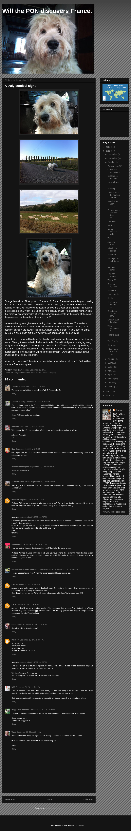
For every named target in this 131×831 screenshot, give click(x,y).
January (112, 386)
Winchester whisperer (21, 467)
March (111, 378)
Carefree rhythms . (113, 285)
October (112, 162)
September (113, 166)
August (111, 359)
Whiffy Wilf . (113, 280)
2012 (108, 147)
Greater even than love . (113, 321)
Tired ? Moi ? (113, 294)
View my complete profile (113, 512)
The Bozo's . (113, 341)
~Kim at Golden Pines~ (21, 482)
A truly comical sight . (112, 231)
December (113, 154)
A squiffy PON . (111, 243)
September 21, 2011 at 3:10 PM (27, 605)
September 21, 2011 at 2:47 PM (28, 585)
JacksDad (16, 387)
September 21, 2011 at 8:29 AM (31, 427)
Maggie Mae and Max (20, 710)
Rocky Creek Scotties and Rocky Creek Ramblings (32, 569)
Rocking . (112, 188)
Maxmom (15, 640)
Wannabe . (112, 290)
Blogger (81, 825)
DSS (13, 687)
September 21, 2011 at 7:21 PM (28, 687)
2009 (108, 395)
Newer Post (10, 799)
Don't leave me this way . (113, 304)
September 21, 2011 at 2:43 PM (66, 569)
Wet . (110, 238)
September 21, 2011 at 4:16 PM (35, 625)
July (110, 363)
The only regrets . (112, 275)
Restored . (112, 255)
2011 (108, 151)
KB (13, 605)
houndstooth (17, 544)
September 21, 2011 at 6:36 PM (34, 662)
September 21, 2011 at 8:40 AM (28, 449)
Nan (13, 449)
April (110, 375)
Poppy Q (15, 427)
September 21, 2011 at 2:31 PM (35, 544)
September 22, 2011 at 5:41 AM (29, 732)
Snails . (111, 298)
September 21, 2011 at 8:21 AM (38, 402)
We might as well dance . (113, 261)
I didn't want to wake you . (113, 351)
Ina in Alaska (17, 625)
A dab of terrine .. (112, 268)
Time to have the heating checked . (114, 195)
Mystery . (112, 225)
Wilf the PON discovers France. (47, 10)
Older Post (88, 799)
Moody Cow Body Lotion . (113, 203)
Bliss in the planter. (112, 249)
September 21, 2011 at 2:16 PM (32, 500)
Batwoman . (113, 345)
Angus (119, 410)
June (110, 367)
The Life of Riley (18, 402)
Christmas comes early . (112, 313)
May (110, 371)
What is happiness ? (113, 328)
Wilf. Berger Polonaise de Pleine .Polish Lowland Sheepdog (33, 373)
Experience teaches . (113, 177)
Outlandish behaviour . (114, 170)
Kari (13, 585)
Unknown (15, 500)
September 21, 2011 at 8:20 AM (32, 387)
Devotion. (112, 221)
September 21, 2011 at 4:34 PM (32, 640)
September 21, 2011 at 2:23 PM (34, 517)
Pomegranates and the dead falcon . (114, 213)
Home (49, 799)
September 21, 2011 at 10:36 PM (42, 710)
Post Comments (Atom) (54, 808)
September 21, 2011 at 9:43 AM (42, 467)
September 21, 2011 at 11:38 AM (43, 482)
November (113, 158)
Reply (14, 394)
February (112, 382)
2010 (108, 391)
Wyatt (14, 732)
